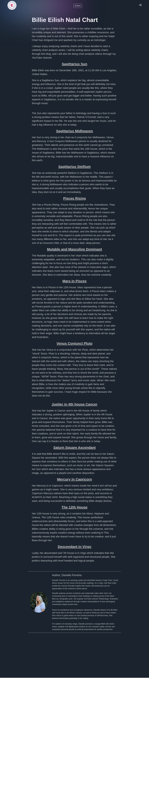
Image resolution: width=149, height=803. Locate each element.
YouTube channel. (42, 57)
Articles (78, 6)
